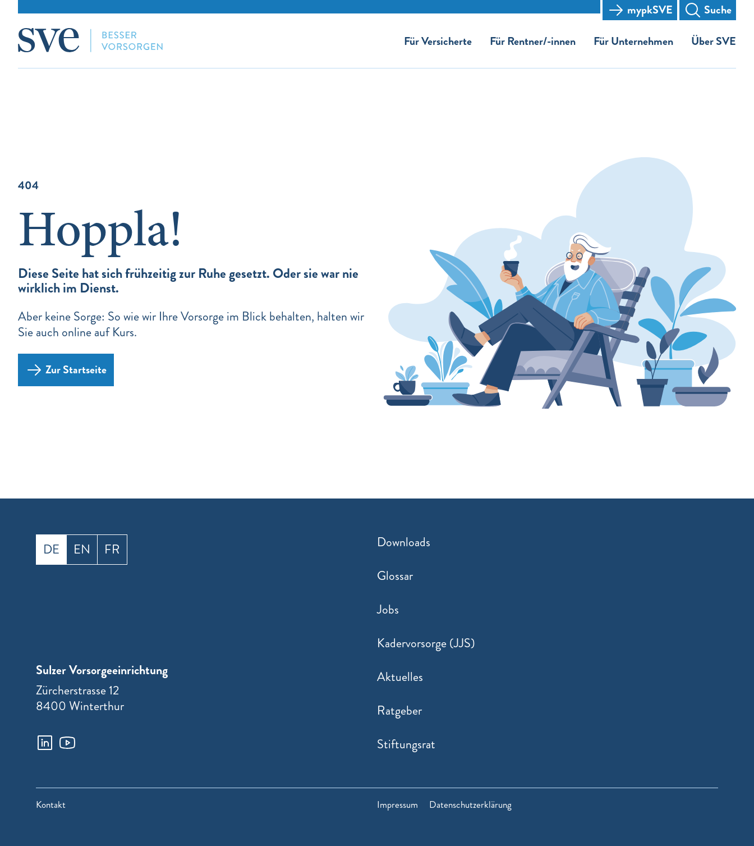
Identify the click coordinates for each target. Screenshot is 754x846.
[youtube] (67, 743)
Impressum (397, 804)
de (51, 549)
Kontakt (51, 804)
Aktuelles (400, 676)
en (81, 549)
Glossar (395, 575)
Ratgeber (399, 710)
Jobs (388, 609)
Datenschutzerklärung (470, 804)
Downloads (403, 542)
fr (112, 549)
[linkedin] (45, 743)
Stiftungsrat (406, 744)
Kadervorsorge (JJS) (426, 643)
